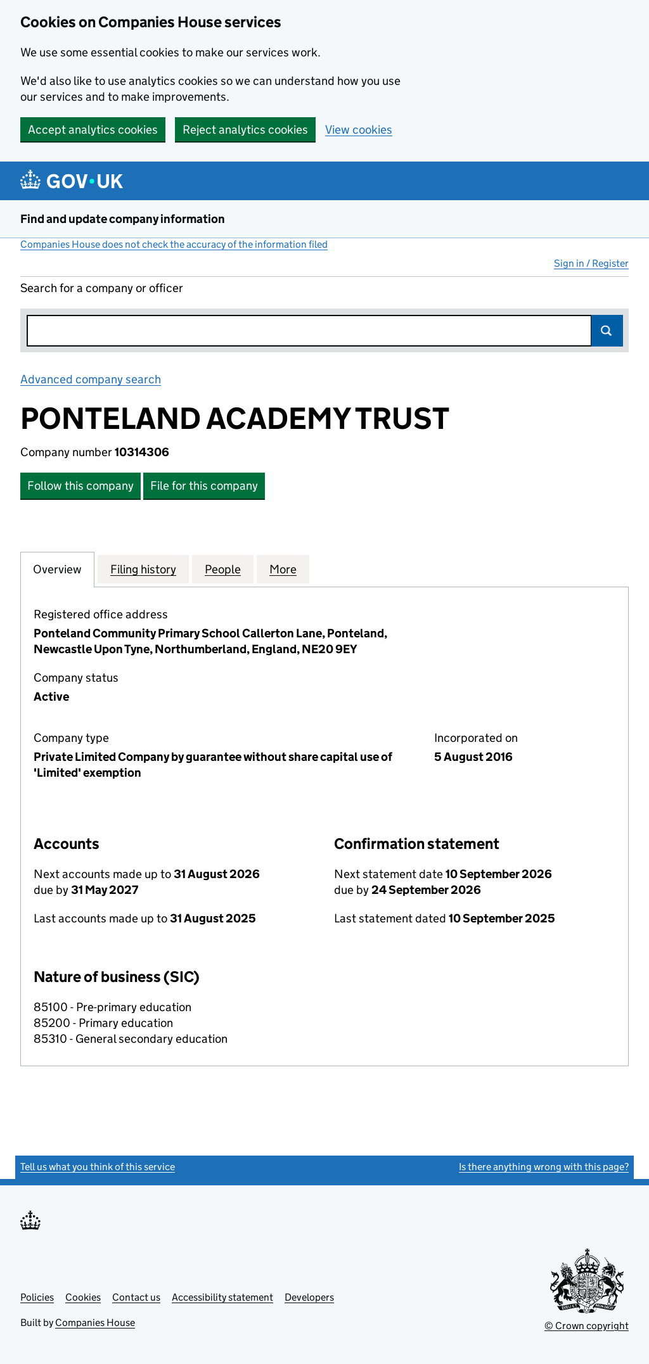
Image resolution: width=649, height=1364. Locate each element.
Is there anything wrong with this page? (544, 1167)
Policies (37, 1297)
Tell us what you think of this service (97, 1167)
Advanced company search (90, 379)
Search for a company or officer (101, 288)
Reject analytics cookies (245, 129)
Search (607, 331)
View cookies (358, 130)
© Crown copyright (586, 1326)
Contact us (136, 1297)
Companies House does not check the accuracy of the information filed (174, 244)
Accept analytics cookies (93, 129)
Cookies (83, 1297)
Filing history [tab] (143, 569)
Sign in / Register (591, 263)
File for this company (204, 485)
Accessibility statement (222, 1297)
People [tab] (223, 569)
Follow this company (80, 485)
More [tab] (283, 569)
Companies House (95, 1322)
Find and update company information (122, 219)
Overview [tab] (57, 569)
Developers (309, 1297)
